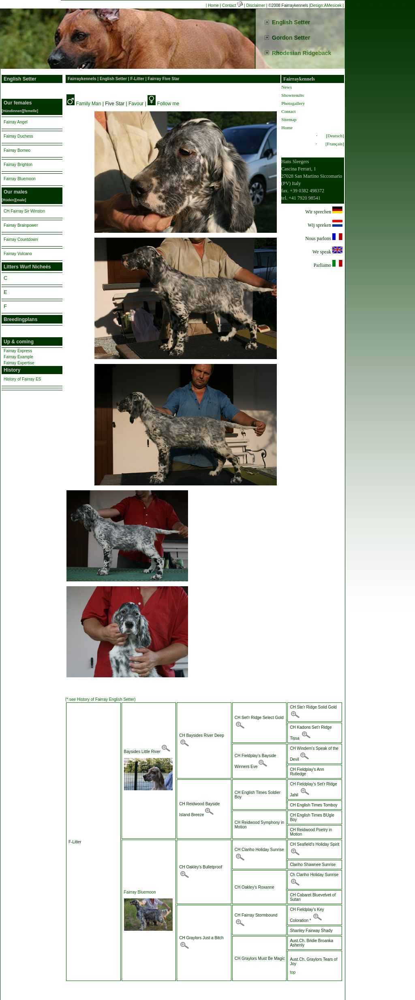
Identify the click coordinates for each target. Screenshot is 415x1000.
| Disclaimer (254, 5)
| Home (212, 5)
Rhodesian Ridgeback (301, 53)
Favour (135, 103)
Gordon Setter (291, 37)
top (292, 972)
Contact (233, 5)
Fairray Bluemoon (140, 892)
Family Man (88, 103)
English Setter (291, 22)
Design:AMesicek (326, 5)
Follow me (168, 103)
